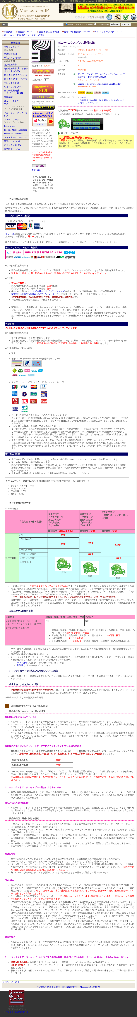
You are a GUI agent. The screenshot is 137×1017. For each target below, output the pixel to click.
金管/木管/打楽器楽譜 (49, 32)
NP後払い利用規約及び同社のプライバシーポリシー (36, 294)
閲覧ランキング (11, 47)
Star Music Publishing (13, 134)
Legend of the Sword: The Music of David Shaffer (99, 84)
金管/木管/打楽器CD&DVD (76, 32)
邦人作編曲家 (10, 64)
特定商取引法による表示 (48, 987)
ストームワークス (12, 119)
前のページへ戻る (10, 982)
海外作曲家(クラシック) (15, 75)
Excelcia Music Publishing (15, 130)
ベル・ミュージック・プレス (109, 32)
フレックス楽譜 (11, 83)
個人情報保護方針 (70, 987)
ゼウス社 (9, 234)
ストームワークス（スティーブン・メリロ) (24, 35)
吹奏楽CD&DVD (25, 32)
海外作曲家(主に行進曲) (15, 79)
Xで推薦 (36, 170)
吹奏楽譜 (8, 32)
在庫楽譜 (8, 97)
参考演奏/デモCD (12, 149)
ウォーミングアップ (13, 87)
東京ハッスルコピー (13, 141)
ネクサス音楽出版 (12, 145)
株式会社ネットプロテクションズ (49, 291)
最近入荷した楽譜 (12, 57)
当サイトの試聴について (17, 1012)
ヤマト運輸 (22, 663)
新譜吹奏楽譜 (10, 54)
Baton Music (9, 126)
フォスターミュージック (15, 137)
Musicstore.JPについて (90, 987)
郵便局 (20, 665)
